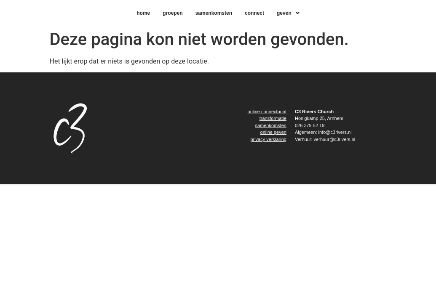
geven (288, 13)
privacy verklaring (268, 139)
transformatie (272, 118)
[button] (288, 13)
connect (254, 13)
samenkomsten (213, 13)
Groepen (172, 13)
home (143, 13)
